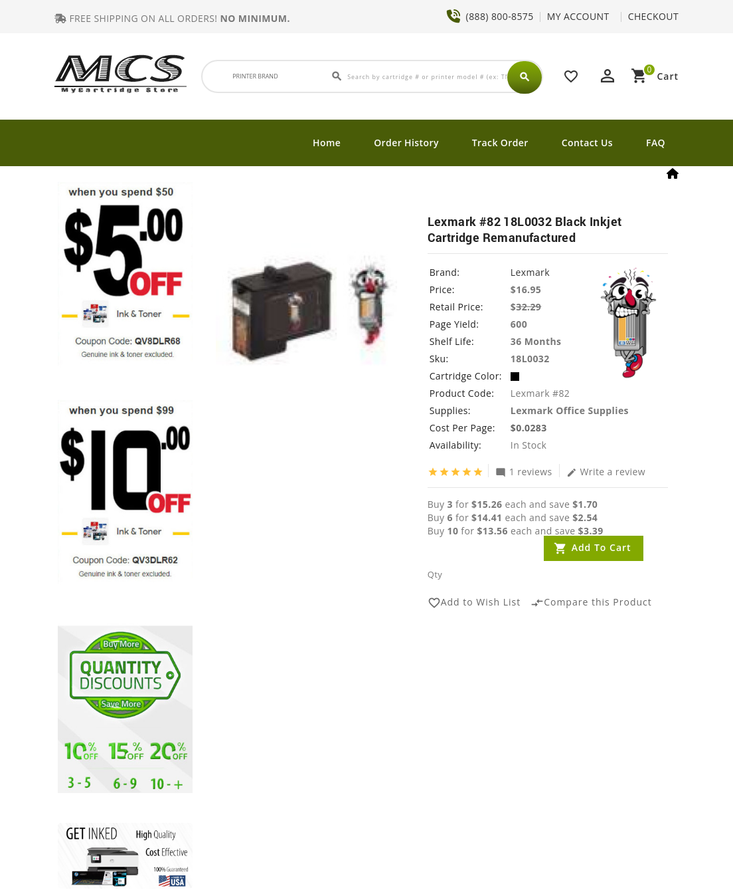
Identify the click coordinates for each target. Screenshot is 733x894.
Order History (406, 142)
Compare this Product (591, 603)
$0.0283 (529, 427)
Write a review (606, 471)
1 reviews (523, 471)
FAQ (655, 142)
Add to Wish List (474, 603)
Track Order (500, 142)
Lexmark (530, 272)
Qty (435, 574)
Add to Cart (601, 547)
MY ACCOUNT (578, 16)
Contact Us (587, 142)
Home (327, 142)
